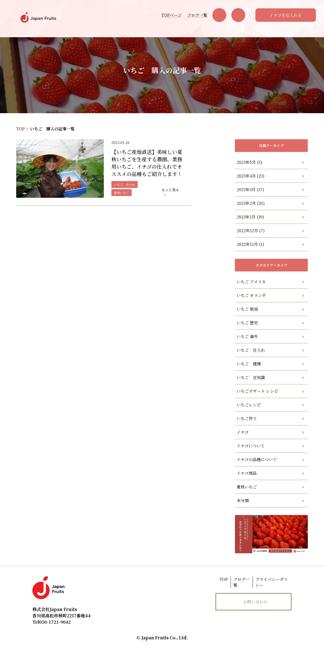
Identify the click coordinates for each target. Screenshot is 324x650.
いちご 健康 (249, 364)
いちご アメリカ (251, 282)
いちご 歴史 (247, 323)
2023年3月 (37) (250, 189)
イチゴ (243, 432)
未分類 (243, 500)
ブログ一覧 (197, 15)
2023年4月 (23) (251, 176)
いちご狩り (247, 418)
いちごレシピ (249, 405)
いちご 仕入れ (251, 350)
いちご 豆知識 (251, 377)
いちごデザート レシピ (257, 391)
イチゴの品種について (257, 459)
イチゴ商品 (247, 473)
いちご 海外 (247, 336)
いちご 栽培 (247, 309)
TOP (223, 579)
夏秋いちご (247, 487)
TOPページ (171, 15)
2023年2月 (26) (251, 203)
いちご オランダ (251, 295)
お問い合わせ (255, 602)
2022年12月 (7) (251, 230)
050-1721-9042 (51, 622)
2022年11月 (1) (250, 244)
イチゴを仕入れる (286, 15)
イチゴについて (251, 446)
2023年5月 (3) (249, 162)
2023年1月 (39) (250, 217)
